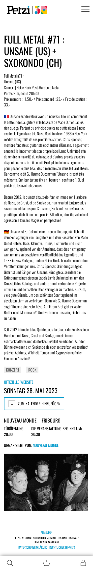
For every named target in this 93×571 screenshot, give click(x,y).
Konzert (12, 370)
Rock (32, 370)
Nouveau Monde (46, 445)
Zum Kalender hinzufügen (34, 404)
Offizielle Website (18, 382)
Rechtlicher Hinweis (62, 547)
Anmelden (46, 532)
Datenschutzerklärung (32, 547)
